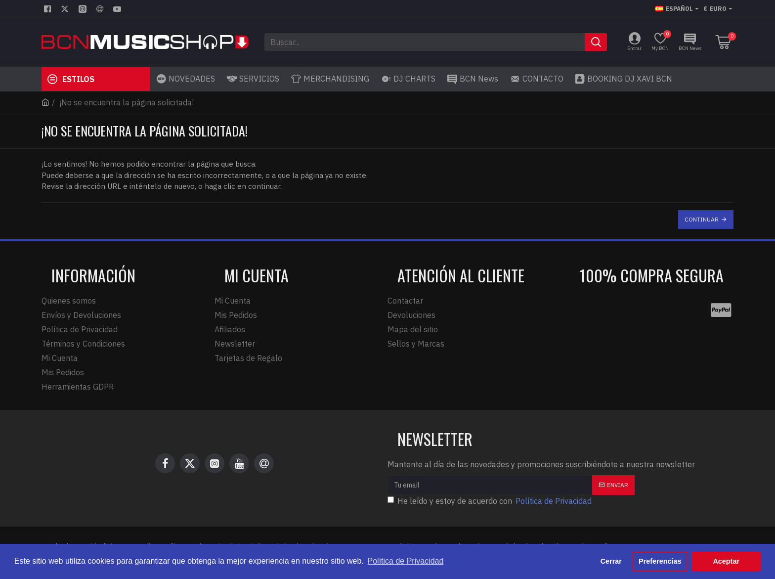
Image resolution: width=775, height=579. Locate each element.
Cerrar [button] (611, 561)
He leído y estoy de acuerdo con (490, 501)
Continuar (702, 219)
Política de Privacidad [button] (406, 561)
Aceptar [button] (726, 561)
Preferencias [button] (660, 561)
